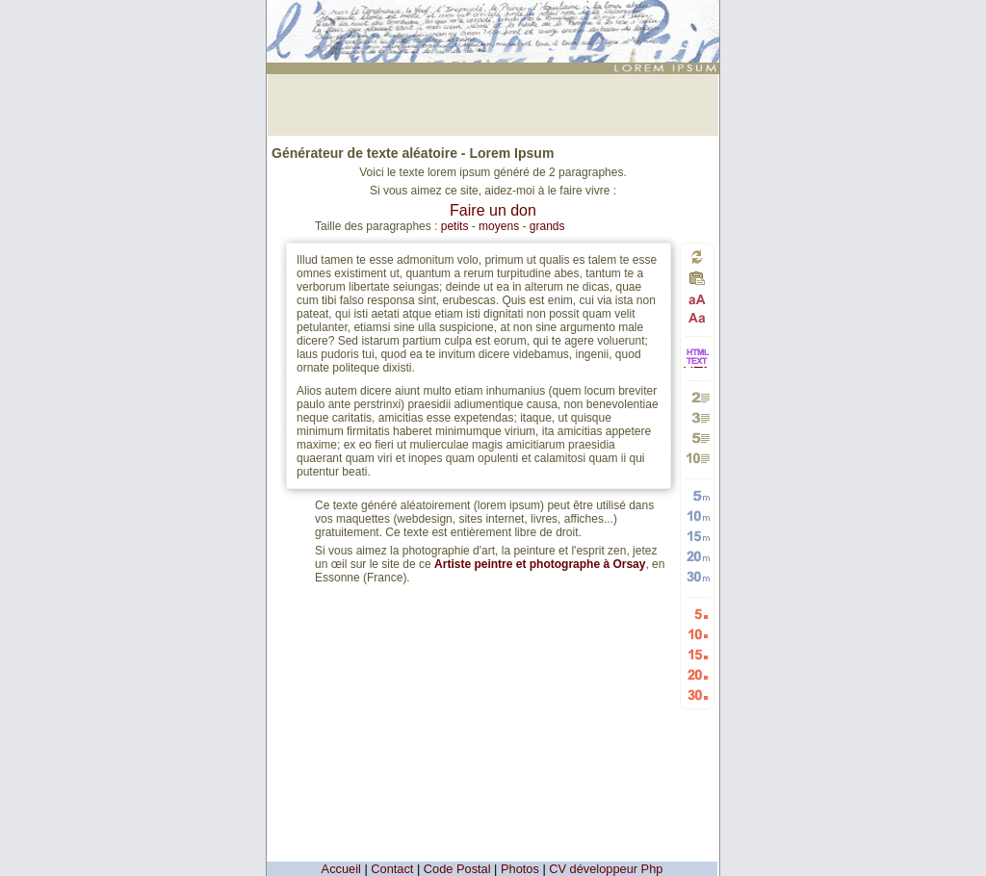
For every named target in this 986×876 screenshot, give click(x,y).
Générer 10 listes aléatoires (698, 634)
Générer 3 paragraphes (698, 417)
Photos (520, 869)
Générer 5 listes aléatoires (698, 613)
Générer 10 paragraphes (698, 457)
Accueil (341, 869)
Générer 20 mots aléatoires (698, 556)
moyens (499, 226)
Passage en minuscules (698, 317)
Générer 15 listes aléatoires (698, 654)
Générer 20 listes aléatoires (698, 674)
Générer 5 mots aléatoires (698, 495)
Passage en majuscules (698, 300)
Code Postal (457, 869)
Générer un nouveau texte (697, 256)
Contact (392, 869)
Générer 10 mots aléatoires (698, 515)
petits (455, 226)
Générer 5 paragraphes (698, 437)
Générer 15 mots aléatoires (698, 535)
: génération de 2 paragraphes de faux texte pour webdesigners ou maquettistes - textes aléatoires (495, 23)
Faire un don (493, 210)
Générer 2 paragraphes (698, 397)
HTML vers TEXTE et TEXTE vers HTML (697, 366)
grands (547, 226)
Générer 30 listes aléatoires (698, 694)
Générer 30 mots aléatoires (698, 576)
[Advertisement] (493, 103)
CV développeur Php (605, 869)
